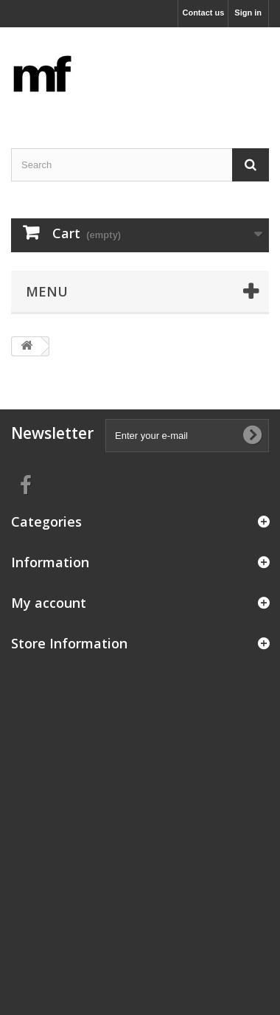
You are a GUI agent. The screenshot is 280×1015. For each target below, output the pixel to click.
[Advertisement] (140, 801)
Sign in (248, 12)
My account (48, 603)
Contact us (203, 12)
